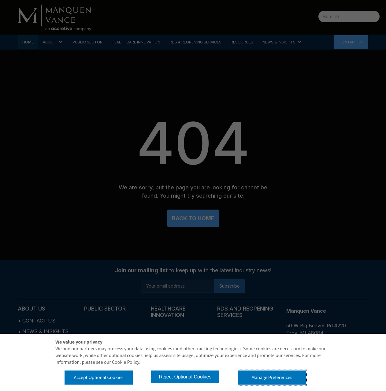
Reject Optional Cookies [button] (185, 376)
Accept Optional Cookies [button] (98, 377)
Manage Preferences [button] (271, 377)
